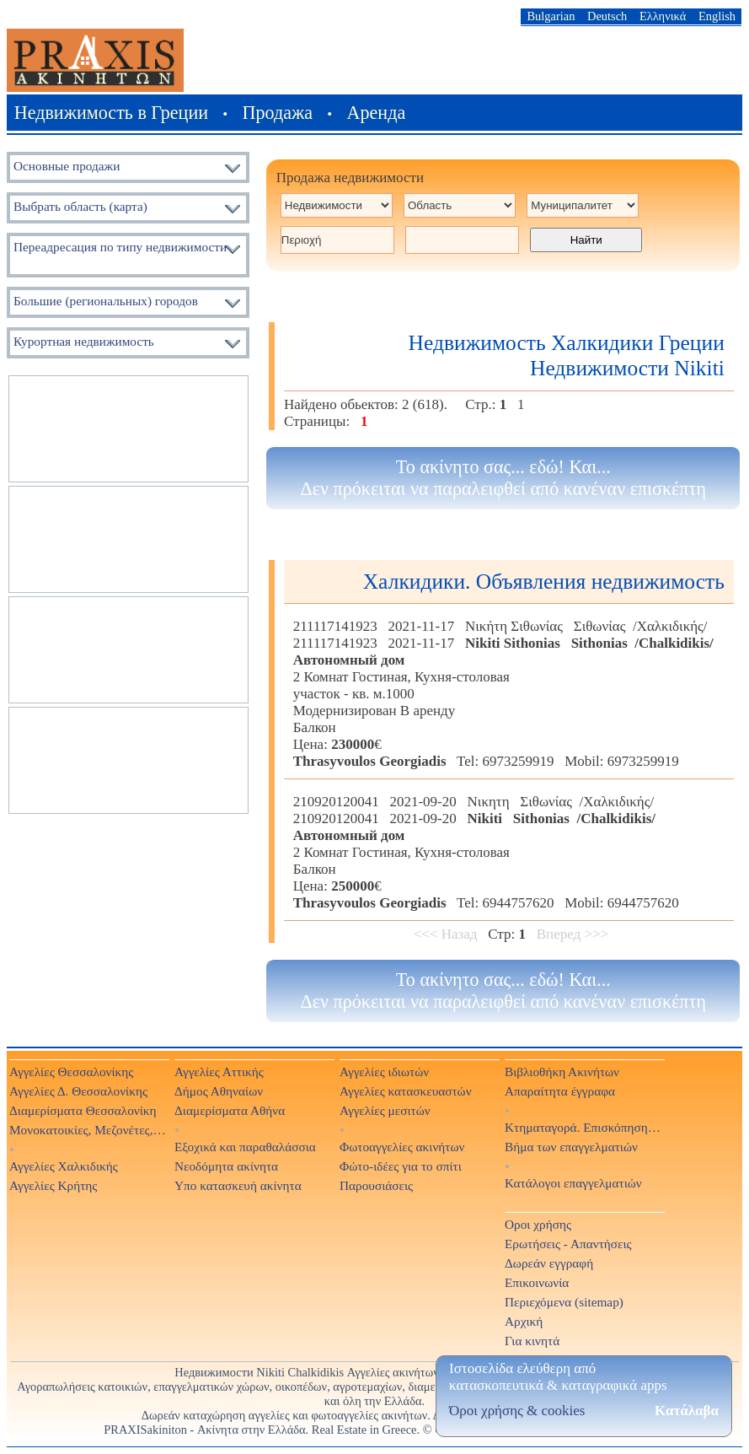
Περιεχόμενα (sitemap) (564, 1302)
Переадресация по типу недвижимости (120, 247)
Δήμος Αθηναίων (218, 1091)
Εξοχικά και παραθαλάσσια (245, 1146)
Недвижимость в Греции (111, 112)
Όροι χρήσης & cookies (517, 1411)
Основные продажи (66, 166)
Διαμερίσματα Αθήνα (229, 1110)
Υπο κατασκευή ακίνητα (238, 1185)
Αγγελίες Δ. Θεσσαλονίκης (78, 1091)
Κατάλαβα (687, 1411)
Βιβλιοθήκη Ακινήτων (562, 1071)
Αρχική (524, 1321)
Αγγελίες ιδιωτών (384, 1071)
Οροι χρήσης (538, 1224)
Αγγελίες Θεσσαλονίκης (71, 1071)
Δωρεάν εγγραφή (549, 1263)
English (717, 16)
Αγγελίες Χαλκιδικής (63, 1166)
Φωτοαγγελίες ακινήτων (402, 1146)
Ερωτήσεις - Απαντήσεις (568, 1243)
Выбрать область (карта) (80, 206)
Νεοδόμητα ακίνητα (226, 1166)
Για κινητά (532, 1340)
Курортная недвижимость (83, 341)
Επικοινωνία (537, 1282)
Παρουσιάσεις (376, 1185)
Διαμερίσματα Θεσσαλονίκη (83, 1110)
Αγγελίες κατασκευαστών (406, 1091)
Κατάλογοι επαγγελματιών (573, 1183)
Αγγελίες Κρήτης (53, 1185)
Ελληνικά (662, 16)
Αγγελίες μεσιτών (385, 1110)
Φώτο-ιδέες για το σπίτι (401, 1166)
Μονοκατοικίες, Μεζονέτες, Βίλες (88, 1130)
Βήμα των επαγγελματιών (571, 1146)
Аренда (376, 112)
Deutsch (607, 16)
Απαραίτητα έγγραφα (560, 1091)
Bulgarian (551, 16)
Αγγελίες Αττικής (219, 1071)
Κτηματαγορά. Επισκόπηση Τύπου (584, 1127)
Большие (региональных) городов (105, 300)
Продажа (278, 112)
